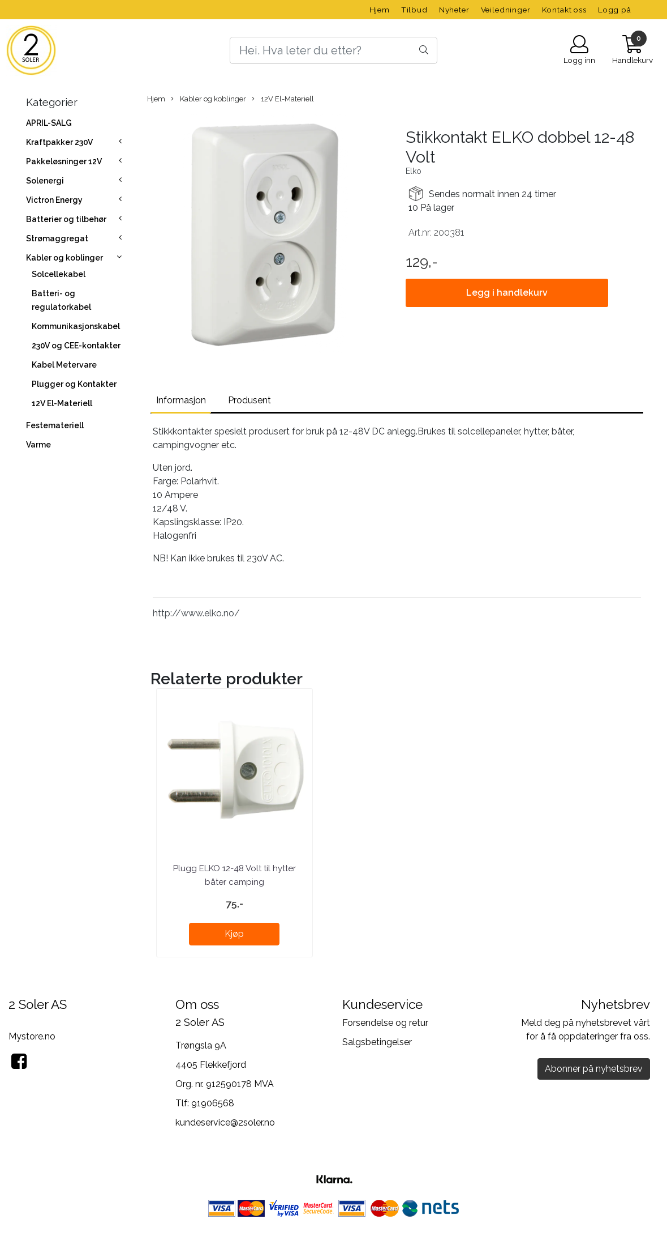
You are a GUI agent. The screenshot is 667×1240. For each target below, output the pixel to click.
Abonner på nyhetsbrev (594, 1068)
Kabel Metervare (64, 364)
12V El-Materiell (62, 403)
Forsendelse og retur (385, 1022)
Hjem (379, 9)
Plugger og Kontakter (74, 384)
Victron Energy (54, 199)
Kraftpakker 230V (59, 142)
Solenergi (45, 180)
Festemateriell (55, 425)
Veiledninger (506, 9)
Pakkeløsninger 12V (64, 161)
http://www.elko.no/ (196, 613)
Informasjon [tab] (181, 400)
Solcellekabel (58, 274)
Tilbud (414, 9)
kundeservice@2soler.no (225, 1122)
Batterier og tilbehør (66, 219)
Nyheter (454, 9)
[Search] (333, 50)
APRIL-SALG (49, 122)
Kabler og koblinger (64, 257)
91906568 (212, 1103)
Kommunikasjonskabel (76, 326)
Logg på (614, 9)
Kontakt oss (564, 9)
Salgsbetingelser (377, 1042)
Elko (413, 171)
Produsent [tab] (249, 400)
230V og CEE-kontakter (76, 345)
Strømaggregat (57, 238)
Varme (38, 444)
